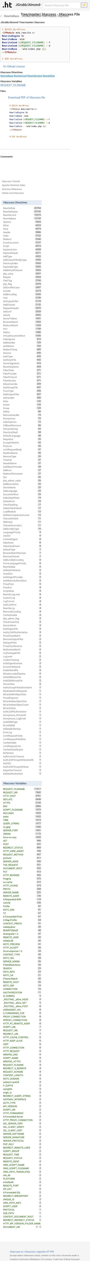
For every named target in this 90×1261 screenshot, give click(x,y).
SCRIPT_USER (22, 1206)
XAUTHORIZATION (22, 992)
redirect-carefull (22, 1082)
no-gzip (22, 826)
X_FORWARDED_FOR (22, 1013)
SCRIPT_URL (22, 1026)
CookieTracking (22, 659)
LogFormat (22, 601)
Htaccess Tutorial (11, 181)
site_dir (22, 1175)
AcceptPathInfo (22, 442)
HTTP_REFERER (22, 875)
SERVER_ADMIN (22, 961)
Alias (22, 401)
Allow (22, 225)
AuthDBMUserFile (22, 677)
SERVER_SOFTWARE (22, 1133)
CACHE (22, 902)
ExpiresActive (22, 249)
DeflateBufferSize (22, 728)
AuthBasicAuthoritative (22, 580)
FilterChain (22, 370)
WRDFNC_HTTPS (22, 1061)
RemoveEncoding (22, 611)
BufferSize (22, 752)
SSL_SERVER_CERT (22, 1123)
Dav (22, 477)
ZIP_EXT (22, 1188)
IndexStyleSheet (22, 497)
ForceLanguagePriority (22, 563)
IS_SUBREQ (22, 995)
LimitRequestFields (22, 735)
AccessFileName (22, 666)
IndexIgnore (22, 339)
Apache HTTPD (45, 1251)
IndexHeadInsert (22, 546)
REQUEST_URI (22, 792)
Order (22, 235)
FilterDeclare (22, 380)
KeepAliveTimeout (22, 770)
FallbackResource (22, 425)
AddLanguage (22, 490)
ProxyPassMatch (22, 635)
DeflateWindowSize (22, 773)
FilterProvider (22, 373)
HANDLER (22, 940)
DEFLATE (22, 799)
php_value (22, 273)
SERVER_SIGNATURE (22, 1137)
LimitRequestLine (22, 746)
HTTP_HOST (22, 795)
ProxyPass (22, 583)
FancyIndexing (22, 428)
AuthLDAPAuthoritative (22, 711)
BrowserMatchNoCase (22, 552)
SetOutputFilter (22, 301)
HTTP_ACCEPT (22, 947)
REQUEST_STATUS (22, 1157)
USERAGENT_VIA (22, 1009)
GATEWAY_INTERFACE (22, 1099)
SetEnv (22, 332)
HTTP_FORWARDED (22, 1113)
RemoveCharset (22, 556)
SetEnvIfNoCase (22, 287)
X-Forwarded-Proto (22, 916)
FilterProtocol (22, 377)
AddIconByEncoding (22, 559)
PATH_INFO (22, 971)
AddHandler (22, 342)
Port (22, 328)
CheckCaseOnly (22, 621)
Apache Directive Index (13, 185)
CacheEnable (22, 742)
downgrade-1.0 (22, 933)
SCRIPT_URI (22, 1109)
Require (22, 277)
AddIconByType (22, 528)
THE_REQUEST (22, 864)
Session (22, 352)
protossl (22, 857)
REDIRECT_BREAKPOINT (22, 1195)
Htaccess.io (16, 1251)
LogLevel (22, 656)
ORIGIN (22, 833)
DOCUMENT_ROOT (22, 868)
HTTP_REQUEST (22, 1051)
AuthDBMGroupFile (22, 680)
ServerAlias (22, 683)
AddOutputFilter (22, 394)
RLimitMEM (22, 725)
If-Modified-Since (22, 964)
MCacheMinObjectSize (22, 694)
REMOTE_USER (22, 937)
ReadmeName (22, 452)
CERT (22, 1044)
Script (22, 246)
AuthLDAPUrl (22, 604)
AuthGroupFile (22, 387)
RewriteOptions (22, 366)
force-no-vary (22, 837)
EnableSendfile (22, 670)
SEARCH (22, 968)
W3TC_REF (22, 985)
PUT (22, 871)
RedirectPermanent (22, 473)
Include (22, 290)
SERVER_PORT (22, 830)
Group (22, 408)
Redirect (22, 239)
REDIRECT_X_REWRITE (22, 1068)
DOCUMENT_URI (20, 1226)
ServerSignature (22, 363)
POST (22, 844)
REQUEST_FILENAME (13, 85)
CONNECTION (22, 988)
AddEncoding (22, 294)
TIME (22, 820)
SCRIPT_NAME (22, 1057)
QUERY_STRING (22, 823)
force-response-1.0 (22, 951)
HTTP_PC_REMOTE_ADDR (22, 1023)
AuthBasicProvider (22, 466)
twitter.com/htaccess (13, 193)
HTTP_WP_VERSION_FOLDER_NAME (22, 1223)
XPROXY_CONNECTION (22, 1020)
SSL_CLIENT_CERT (22, 1130)
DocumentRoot (22, 494)
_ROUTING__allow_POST (22, 1006)
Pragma (22, 878)
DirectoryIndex (22, 263)
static (22, 816)
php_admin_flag (22, 618)
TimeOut (22, 459)
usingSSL (22, 1088)
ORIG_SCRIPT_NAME (22, 1164)
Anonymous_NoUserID (22, 715)
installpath (22, 1182)
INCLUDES (22, 813)
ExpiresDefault (22, 252)
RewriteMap (22, 566)
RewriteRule (49, 76)
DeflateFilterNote (22, 570)
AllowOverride (22, 383)
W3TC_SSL (22, 957)
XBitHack (22, 521)
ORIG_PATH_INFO (22, 1202)
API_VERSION (22, 1106)
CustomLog (22, 597)
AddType (22, 256)
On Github (9, 66)
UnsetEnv (22, 573)
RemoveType (22, 456)
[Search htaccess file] (61, 5)
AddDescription (22, 483)
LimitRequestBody (22, 449)
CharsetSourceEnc (22, 525)
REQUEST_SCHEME (22, 1071)
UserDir (22, 535)
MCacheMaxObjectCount (22, 704)
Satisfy (22, 314)
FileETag (22, 280)
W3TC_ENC (22, 909)
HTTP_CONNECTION (22, 1047)
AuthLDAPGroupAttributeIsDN (22, 759)
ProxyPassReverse (22, 646)
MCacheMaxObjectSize (22, 701)
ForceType (22, 390)
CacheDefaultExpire (22, 749)
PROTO (22, 888)
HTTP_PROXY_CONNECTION (22, 1120)
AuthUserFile (22, 359)
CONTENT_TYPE (22, 954)
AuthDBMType (22, 721)
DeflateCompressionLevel (22, 515)
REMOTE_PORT (22, 1185)
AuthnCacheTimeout (22, 756)
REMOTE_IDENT (22, 1161)
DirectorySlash (22, 432)
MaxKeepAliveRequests (22, 690)
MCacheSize (22, 708)
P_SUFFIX (22, 1085)
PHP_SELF (22, 1144)
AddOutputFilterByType (22, 259)
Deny (22, 228)
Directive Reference (12, 189)
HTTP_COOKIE (22, 885)
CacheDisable (22, 615)
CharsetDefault (22, 518)
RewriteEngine (34, 76)
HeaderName (22, 463)
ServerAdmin (22, 625)
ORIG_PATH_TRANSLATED (22, 1171)
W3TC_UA (22, 975)
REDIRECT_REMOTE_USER (22, 1147)
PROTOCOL (22, 1209)
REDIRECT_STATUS (22, 847)
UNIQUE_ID (22, 1199)
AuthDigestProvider (22, 577)
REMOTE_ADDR (22, 895)
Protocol (22, 446)
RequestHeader (22, 308)
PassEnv (22, 587)
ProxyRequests (22, 697)
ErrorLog (22, 732)
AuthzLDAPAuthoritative (22, 632)
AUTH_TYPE (22, 1102)
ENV (22, 806)
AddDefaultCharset (22, 270)
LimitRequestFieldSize (22, 739)
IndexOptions (22, 421)
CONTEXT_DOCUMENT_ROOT (22, 1216)
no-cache (22, 882)
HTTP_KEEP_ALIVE (22, 1040)
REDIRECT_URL (22, 1033)
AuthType (22, 356)
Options (22, 221)
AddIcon (22, 470)
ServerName (22, 487)
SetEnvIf (22, 311)
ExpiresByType (22, 266)
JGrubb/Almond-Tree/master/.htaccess (45, 16)
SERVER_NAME (22, 892)
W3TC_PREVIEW (22, 944)
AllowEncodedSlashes (22, 673)
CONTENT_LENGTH (22, 1075)
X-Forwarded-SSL (22, 1192)
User (22, 297)
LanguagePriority (22, 532)
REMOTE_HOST (22, 982)
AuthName (22, 346)
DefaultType (22, 549)
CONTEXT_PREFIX (22, 923)
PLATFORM (22, 1178)
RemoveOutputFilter (22, 639)
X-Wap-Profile (22, 920)
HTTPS (22, 802)
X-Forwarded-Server (22, 1116)
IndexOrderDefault (22, 508)
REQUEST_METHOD (22, 854)
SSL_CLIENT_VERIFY (22, 1126)
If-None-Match (22, 978)
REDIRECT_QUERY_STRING (22, 1095)
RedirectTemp (22, 349)
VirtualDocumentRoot (22, 335)
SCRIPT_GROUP (22, 1151)
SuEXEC (22, 763)
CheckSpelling (22, 504)
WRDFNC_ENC (22, 1054)
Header (22, 232)
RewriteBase (11, 16)
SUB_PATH (22, 1213)
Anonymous (22, 418)
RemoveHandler (22, 415)
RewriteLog (22, 608)
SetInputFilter (22, 642)
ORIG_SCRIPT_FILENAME (22, 1168)
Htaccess (30, 1251)
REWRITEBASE (22, 930)
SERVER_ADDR (22, 861)
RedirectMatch (22, 325)
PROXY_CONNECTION (22, 1016)
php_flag (22, 283)
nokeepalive (22, 926)
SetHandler (22, 397)
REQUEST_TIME (22, 1154)
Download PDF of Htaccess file (26, 97)
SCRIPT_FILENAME (22, 809)
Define (22, 411)
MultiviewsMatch (22, 649)
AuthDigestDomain (22, 663)
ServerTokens (22, 318)
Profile (22, 906)
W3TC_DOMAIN (22, 1078)
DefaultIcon (22, 501)
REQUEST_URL (22, 1030)
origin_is (22, 1092)
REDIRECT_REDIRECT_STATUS (22, 1220)
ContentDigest (22, 539)
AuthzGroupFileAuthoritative (22, 687)
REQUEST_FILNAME (22, 1064)
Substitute (22, 542)
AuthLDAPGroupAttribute (22, 766)
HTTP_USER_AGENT (22, 851)
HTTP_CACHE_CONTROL (22, 1037)
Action (22, 404)
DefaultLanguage (22, 435)
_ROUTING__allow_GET (22, 1002)
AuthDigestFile (22, 628)
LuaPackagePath (22, 652)
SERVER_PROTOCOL (22, 1140)
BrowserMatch (22, 321)
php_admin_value (22, 480)
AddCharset (22, 304)
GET (22, 840)
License (20, 66)
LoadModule (22, 511)
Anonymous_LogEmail (22, 718)
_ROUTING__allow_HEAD (22, 999)
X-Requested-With (22, 899)
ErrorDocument (22, 242)
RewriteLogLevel (22, 594)
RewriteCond (20, 76)
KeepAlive (22, 439)
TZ (22, 913)
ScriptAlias (22, 590)
